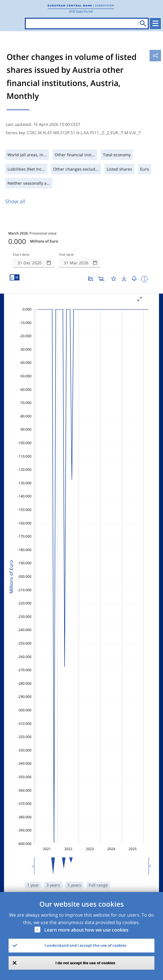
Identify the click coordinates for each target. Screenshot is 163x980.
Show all (15, 201)
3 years (53, 885)
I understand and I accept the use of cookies (85, 945)
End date (66, 254)
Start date (21, 254)
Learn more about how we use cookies (86, 930)
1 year (33, 885)
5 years (74, 885)
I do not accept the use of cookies (85, 963)
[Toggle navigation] (155, 23)
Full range (98, 885)
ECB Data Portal (81, 11)
